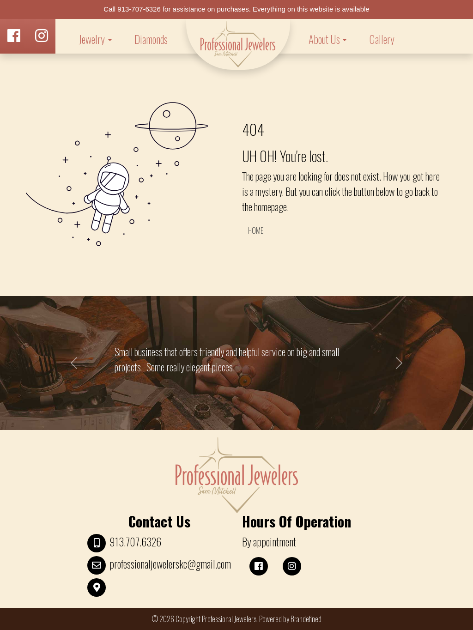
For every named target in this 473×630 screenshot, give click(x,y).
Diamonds (151, 39)
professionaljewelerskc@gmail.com (170, 564)
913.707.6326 (135, 542)
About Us (324, 39)
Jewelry (92, 39)
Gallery (381, 39)
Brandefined (306, 618)
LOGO (238, 44)
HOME (255, 230)
